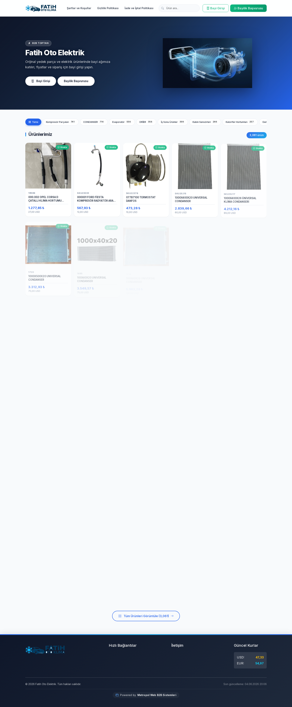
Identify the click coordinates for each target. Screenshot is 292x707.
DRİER (146, 122)
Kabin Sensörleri (205, 122)
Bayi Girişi (216, 8)
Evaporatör (122, 122)
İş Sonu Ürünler (173, 122)
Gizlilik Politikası (108, 8)
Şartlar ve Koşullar (79, 8)
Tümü (33, 122)
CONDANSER (93, 122)
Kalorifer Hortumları (240, 122)
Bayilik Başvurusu (248, 8)
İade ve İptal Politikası (139, 8)
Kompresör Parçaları (60, 122)
